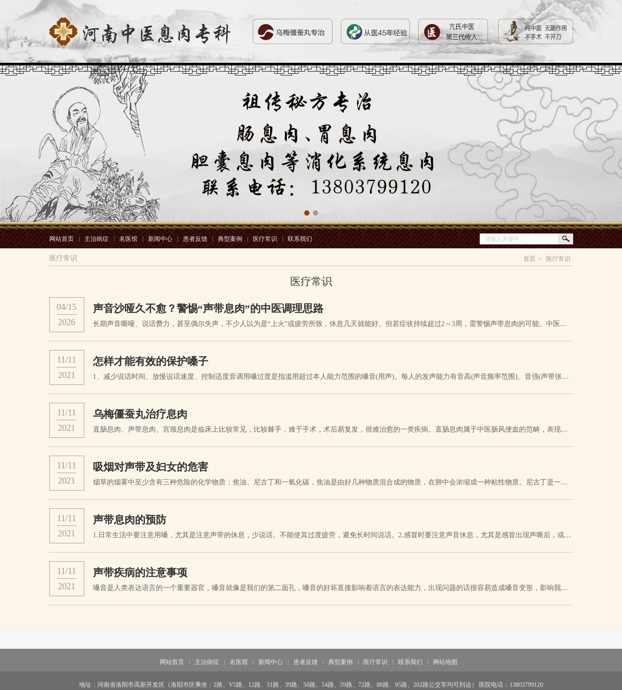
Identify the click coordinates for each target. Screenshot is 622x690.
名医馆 (128, 239)
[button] (306, 213)
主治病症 (96, 239)
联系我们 (300, 239)
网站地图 (445, 673)
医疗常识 (265, 239)
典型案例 (230, 239)
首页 (529, 259)
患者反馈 (195, 239)
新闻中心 (160, 239)
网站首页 (61, 239)
